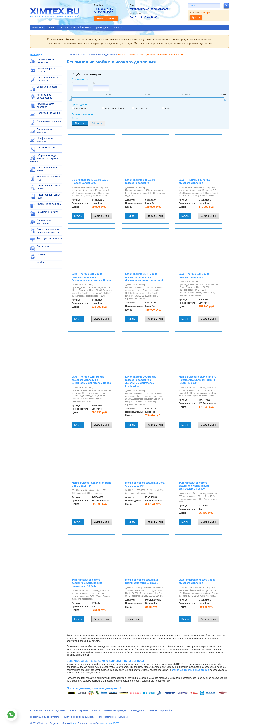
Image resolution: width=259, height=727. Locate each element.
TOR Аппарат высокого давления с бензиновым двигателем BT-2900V (194, 485)
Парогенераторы (46, 147)
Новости (95, 710)
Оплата (75, 27)
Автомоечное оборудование (44, 96)
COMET (41, 254)
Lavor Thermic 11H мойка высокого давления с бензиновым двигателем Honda (91, 276)
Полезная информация (114, 710)
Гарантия (86, 27)
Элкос (73, 723)
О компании (38, 27)
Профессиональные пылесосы (47, 79)
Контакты (118, 27)
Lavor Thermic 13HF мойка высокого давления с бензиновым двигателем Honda (91, 379)
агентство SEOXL (110, 723)
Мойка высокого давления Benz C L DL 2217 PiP (145, 484)
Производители (102, 27)
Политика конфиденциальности (78, 717)
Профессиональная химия (47, 169)
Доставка (63, 27)
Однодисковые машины (49, 121)
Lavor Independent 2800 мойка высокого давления (197, 581)
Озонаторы (43, 246)
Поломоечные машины (49, 113)
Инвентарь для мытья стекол (48, 187)
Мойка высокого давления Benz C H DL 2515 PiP (91, 484)
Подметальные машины (45, 130)
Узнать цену (134, 619)
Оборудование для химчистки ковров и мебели (44, 158)
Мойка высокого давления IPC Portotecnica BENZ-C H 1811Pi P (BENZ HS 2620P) (198, 379)
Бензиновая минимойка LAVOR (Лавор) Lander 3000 (91, 181)
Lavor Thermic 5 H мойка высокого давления (140, 181)
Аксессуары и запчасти (49, 238)
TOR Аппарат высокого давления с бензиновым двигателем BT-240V (87, 582)
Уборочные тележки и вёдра (48, 178)
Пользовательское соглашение (112, 717)
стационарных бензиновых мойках (190, 670)
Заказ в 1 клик (101, 216)
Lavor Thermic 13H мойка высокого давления (194, 275)
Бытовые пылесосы (47, 86)
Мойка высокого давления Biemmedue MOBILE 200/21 (141, 581)
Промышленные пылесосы (45, 61)
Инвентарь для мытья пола (48, 196)
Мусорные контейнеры (49, 204)
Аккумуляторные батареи (46, 70)
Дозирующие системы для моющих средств (48, 230)
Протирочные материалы (44, 221)
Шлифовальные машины (45, 140)
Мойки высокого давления (45, 105)
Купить (78, 216)
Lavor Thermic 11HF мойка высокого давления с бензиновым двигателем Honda (144, 276)
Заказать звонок (106, 18)
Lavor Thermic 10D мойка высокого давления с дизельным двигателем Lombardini (140, 381)
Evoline (40, 262)
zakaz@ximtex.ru (140, 9)
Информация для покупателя (44, 717)
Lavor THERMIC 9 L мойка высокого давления (194, 181)
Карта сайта (166, 710)
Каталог (51, 27)
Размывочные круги (47, 212)
